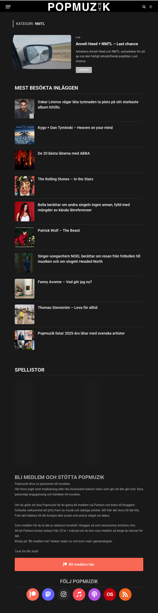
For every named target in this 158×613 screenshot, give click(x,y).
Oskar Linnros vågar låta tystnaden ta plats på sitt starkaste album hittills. (88, 105)
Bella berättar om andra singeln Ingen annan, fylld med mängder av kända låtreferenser (84, 207)
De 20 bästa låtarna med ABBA (64, 153)
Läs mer (84, 70)
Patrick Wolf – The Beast (59, 230)
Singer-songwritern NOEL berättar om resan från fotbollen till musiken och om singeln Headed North (89, 259)
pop (78, 37)
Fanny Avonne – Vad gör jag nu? (65, 282)
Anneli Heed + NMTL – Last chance (107, 44)
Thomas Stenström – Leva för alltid (67, 307)
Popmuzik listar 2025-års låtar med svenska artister (81, 333)
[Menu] (8, 6)
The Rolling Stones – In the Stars (65, 179)
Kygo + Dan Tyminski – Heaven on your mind (75, 127)
